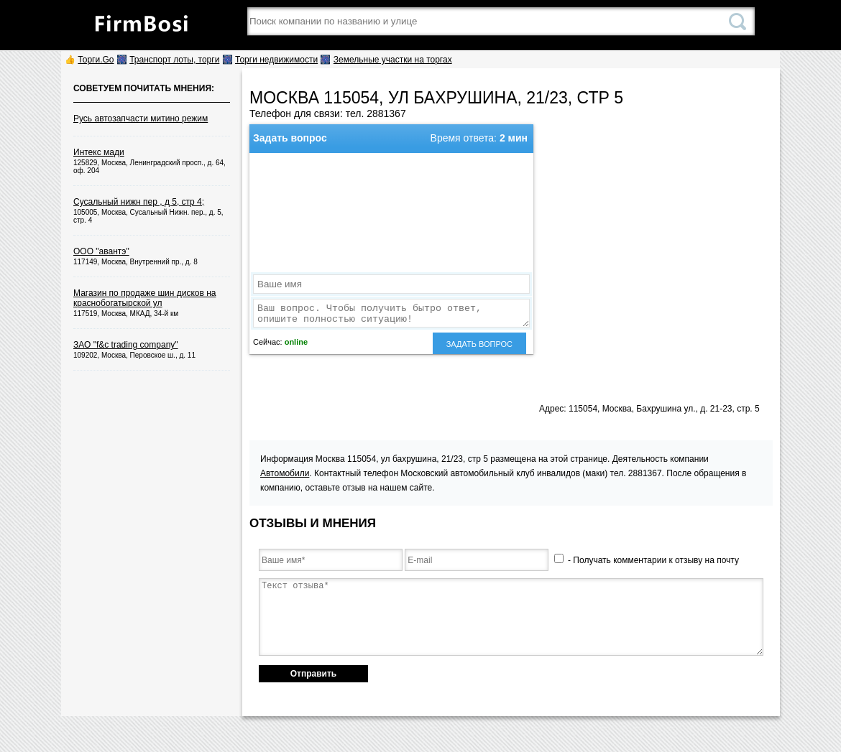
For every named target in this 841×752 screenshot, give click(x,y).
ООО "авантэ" (101, 251)
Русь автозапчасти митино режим (140, 118)
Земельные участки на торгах (393, 60)
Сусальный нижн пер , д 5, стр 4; (138, 202)
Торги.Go (96, 60)
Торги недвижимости (276, 60)
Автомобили (284, 473)
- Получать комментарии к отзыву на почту (646, 560)
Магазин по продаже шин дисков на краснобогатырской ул (144, 298)
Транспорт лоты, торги (174, 60)
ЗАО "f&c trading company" (125, 345)
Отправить (313, 674)
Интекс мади (98, 152)
